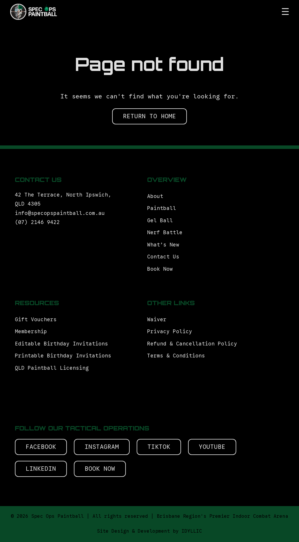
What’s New (163, 245)
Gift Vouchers (37, 319)
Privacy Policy (169, 331)
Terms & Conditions (177, 355)
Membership (31, 331)
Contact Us (163, 256)
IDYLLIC (192, 531)
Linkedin (41, 468)
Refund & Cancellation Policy (192, 344)
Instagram (102, 447)
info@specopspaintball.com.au (61, 213)
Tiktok (158, 447)
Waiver (156, 319)
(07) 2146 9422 (37, 222)
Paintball (161, 208)
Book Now (160, 269)
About (155, 196)
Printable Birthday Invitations (63, 355)
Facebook (41, 447)
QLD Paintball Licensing (52, 368)
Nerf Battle (164, 232)
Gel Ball (160, 220)
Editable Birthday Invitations (61, 344)
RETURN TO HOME (149, 116)
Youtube (212, 447)
